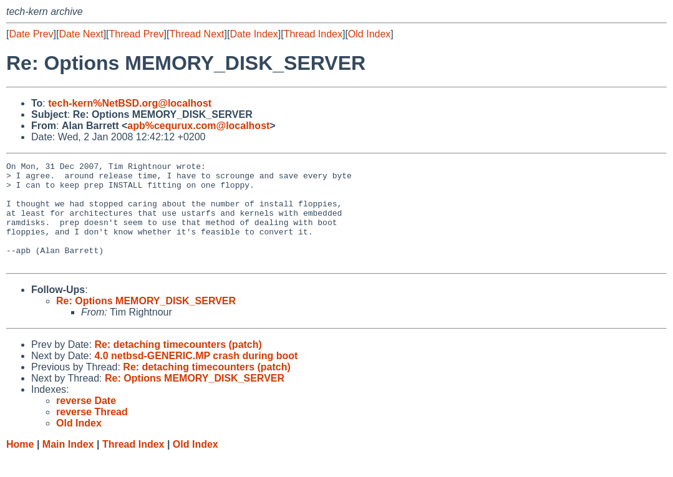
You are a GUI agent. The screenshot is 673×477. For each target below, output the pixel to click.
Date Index (254, 34)
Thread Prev (136, 34)
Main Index (68, 465)
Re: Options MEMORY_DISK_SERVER (146, 321)
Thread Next (196, 34)
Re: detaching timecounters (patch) (177, 365)
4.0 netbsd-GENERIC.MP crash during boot (196, 376)
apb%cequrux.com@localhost (198, 125)
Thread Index (313, 34)
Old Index (369, 34)
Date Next (81, 34)
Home (20, 465)
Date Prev (31, 34)
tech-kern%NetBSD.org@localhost (129, 103)
